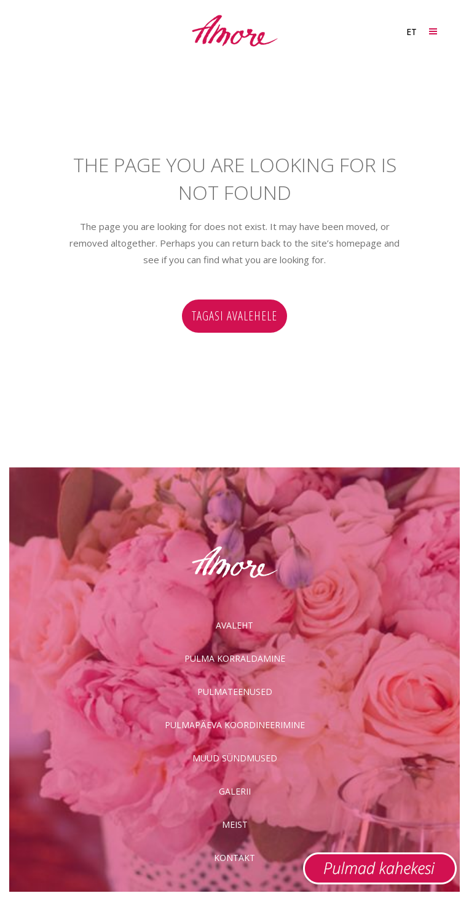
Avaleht (234, 625)
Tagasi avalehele (234, 316)
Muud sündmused (234, 758)
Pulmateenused (234, 691)
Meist (235, 824)
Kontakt (234, 857)
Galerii (235, 791)
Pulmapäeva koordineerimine (235, 725)
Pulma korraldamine (234, 658)
